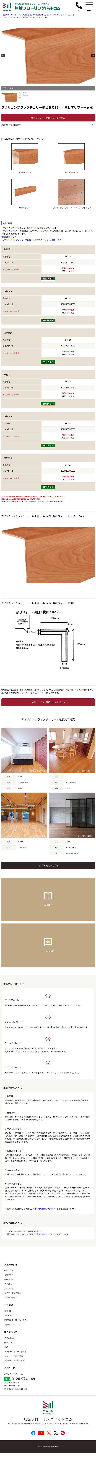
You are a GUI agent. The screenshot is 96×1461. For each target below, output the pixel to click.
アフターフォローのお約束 (15, 1351)
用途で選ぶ (9, 1288)
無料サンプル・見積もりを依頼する (48, 117)
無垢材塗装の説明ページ (48, 1208)
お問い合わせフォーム (13, 1373)
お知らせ (8, 1315)
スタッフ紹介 (9, 1324)
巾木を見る (23, 207)
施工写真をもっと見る (48, 865)
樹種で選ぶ (9, 1275)
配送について (9, 1342)
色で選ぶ (8, 1284)
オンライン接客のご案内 (14, 1360)
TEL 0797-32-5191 (12, 1382)
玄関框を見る (24, 172)
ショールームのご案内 (13, 1356)
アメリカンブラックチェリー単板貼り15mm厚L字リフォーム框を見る (30, 239)
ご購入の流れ (9, 1338)
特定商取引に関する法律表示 (16, 1320)
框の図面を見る (7, 236)
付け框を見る (70, 172)
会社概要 (8, 1311)
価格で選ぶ (9, 1279)
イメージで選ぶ (10, 1297)
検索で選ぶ (9, 1270)
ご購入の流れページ (43, 1234)
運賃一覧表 (10, 501)
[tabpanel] (48, 55)
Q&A (6, 1347)
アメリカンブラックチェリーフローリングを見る (70, 207)
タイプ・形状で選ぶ (12, 1293)
